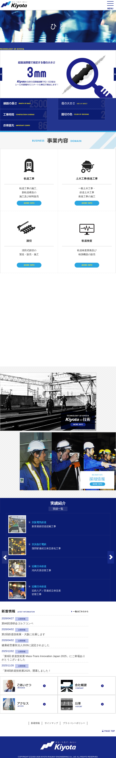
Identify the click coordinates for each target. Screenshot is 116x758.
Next (115, 74)
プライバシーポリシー (74, 723)
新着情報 (35, 723)
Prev (1, 74)
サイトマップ (51, 723)
